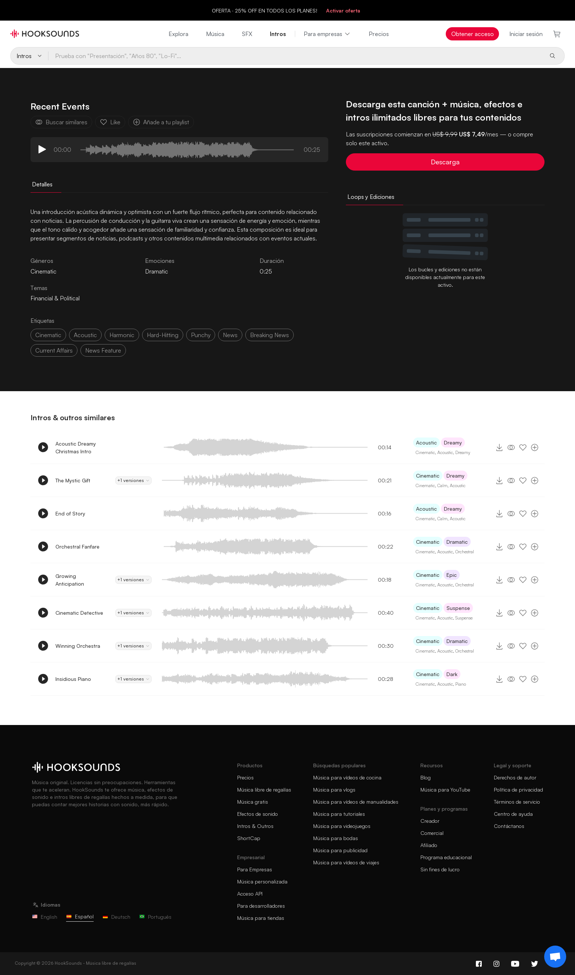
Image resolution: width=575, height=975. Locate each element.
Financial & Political (55, 298)
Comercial (432, 833)
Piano (460, 684)
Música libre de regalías (264, 789)
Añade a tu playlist (161, 122)
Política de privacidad (518, 789)
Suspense (458, 608)
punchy (200, 335)
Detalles (42, 184)
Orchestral (464, 551)
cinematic (48, 335)
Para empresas (327, 34)
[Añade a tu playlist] (535, 447)
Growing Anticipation (69, 580)
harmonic (121, 335)
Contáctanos (509, 826)
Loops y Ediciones (370, 196)
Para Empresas (254, 869)
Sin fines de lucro (440, 869)
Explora (178, 34)
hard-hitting (162, 335)
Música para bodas (335, 838)
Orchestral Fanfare (77, 546)
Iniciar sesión (526, 34)
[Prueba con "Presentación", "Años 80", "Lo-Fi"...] (295, 55)
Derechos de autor (515, 777)
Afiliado (428, 845)
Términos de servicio (517, 802)
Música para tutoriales (339, 814)
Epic (451, 575)
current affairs (54, 350)
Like (110, 122)
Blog (425, 777)
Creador (430, 821)
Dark (452, 674)
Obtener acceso (472, 34)
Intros (278, 34)
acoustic (85, 335)
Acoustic (426, 442)
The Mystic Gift (72, 480)
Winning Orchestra (77, 646)
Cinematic (425, 452)
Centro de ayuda (513, 814)
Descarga (445, 162)
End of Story (70, 513)
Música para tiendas (260, 918)
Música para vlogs (334, 789)
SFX (247, 34)
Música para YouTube (445, 789)
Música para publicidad (340, 850)
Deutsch (116, 917)
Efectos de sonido (257, 814)
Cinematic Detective (79, 613)
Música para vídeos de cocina (347, 777)
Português (155, 917)
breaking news (269, 335)
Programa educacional (446, 857)
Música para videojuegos (341, 826)
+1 (133, 480)
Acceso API (250, 893)
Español (80, 916)
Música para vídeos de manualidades (355, 802)
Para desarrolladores (261, 906)
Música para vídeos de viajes (346, 862)
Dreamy (453, 442)
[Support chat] (555, 957)
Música (215, 34)
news (230, 335)
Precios (379, 34)
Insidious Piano (73, 679)
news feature (103, 350)
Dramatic (156, 271)
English (44, 917)
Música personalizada (262, 881)
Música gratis (252, 802)
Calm (442, 485)
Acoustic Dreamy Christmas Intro (75, 447)
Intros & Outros (255, 826)
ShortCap (248, 838)
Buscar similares (61, 122)
